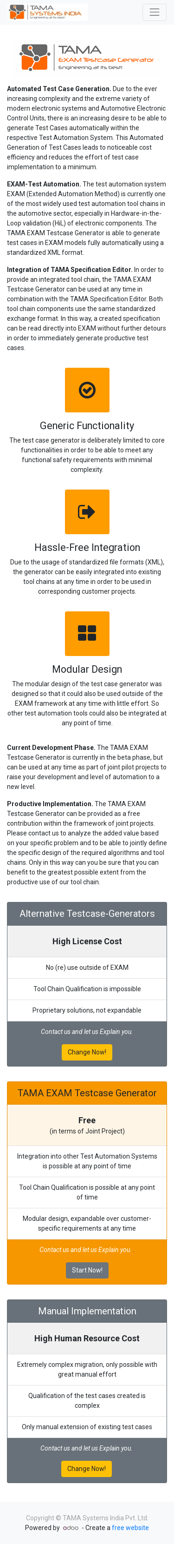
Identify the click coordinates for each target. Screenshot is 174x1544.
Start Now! (87, 1270)
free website (130, 1527)
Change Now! (87, 1052)
